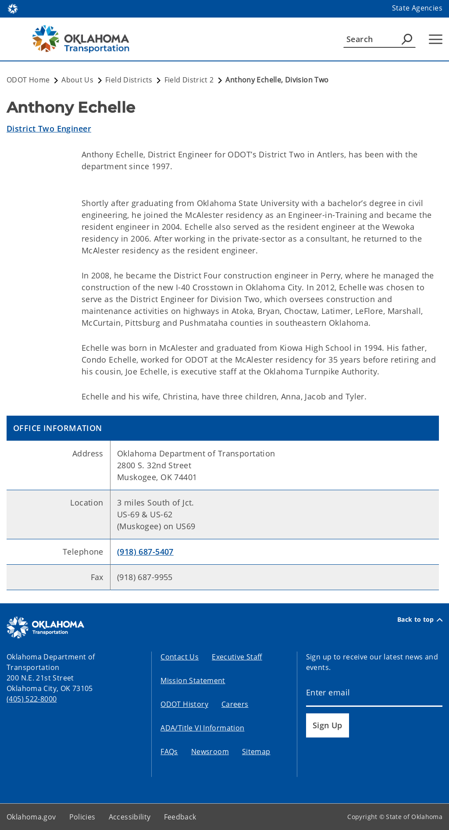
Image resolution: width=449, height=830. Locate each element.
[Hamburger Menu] (435, 39)
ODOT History (184, 704)
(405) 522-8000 (32, 699)
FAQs (169, 751)
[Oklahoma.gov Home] (13, 8)
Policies (82, 817)
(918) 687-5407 (145, 551)
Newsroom (210, 751)
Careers (235, 704)
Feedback (180, 817)
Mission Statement (192, 680)
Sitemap (256, 751)
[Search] (379, 39)
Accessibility (130, 817)
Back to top (419, 619)
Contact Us (179, 657)
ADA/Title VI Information (202, 728)
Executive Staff (237, 657)
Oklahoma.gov (31, 817)
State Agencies (417, 8)
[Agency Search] (407, 39)
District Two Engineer (49, 128)
